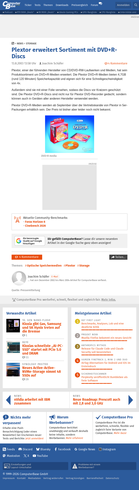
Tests (38, 5)
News (20, 43)
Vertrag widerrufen (53, 478)
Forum (94, 5)
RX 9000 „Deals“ (46, 12)
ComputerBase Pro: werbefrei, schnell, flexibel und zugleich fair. (64, 300)
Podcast (8, 12)
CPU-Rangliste (108, 12)
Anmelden (123, 5)
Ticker (28, 5)
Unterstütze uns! (128, 12)
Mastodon (13, 456)
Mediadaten (34, 478)
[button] (136, 5)
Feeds (11, 449)
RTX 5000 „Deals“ (25, 12)
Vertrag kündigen (75, 478)
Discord (28, 449)
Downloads (62, 5)
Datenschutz (112, 478)
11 (25, 357)
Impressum (9, 478)
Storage (31, 43)
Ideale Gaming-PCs (68, 12)
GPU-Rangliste (90, 12)
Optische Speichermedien (44, 265)
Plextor (70, 265)
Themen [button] (48, 5)
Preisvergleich (79, 5)
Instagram (109, 449)
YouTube (42, 456)
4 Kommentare (27, 257)
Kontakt (21, 478)
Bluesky (45, 449)
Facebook (64, 449)
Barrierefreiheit (95, 478)
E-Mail (54, 276)
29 (25, 379)
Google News (86, 449)
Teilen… (120, 257)
